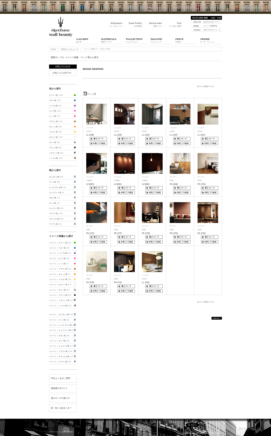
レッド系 (54, 116)
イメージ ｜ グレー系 (59, 290)
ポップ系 (54, 203)
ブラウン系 (56, 121)
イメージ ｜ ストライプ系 (61, 346)
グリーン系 (56, 95)
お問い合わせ (67, 432)
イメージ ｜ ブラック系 (60, 295)
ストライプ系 (56, 208)
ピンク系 (55, 111)
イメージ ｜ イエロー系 (60, 279)
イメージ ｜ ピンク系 (59, 258)
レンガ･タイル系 (57, 187)
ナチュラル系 (56, 219)
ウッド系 (54, 182)
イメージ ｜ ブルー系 (59, 248)
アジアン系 (55, 224)
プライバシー (55, 432)
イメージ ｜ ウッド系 (59, 320)
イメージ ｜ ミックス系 (60, 306)
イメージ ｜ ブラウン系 (60, 269)
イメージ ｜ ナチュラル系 (61, 356)
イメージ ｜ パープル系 (60, 253)
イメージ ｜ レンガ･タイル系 (62, 325)
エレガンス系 (56, 177)
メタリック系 (56, 153)
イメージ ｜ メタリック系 (61, 300)
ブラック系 (55, 148)
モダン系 (54, 198)
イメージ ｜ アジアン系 (60, 362)
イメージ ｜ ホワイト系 (60, 285)
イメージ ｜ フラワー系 (60, 351)
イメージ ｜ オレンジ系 (59, 274)
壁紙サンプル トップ (70, 49)
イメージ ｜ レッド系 (59, 264)
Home (53, 49)
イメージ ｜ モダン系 (59, 336)
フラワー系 (56, 213)
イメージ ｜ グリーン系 (60, 243)
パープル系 (55, 106)
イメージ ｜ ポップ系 (59, 341)
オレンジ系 (55, 127)
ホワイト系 (56, 137)
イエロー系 (55, 132)
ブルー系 (55, 100)
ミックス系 (56, 158)
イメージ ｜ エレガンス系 (61, 314)
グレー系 (54, 142)
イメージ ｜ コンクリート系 (61, 330)
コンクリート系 (56, 193)
